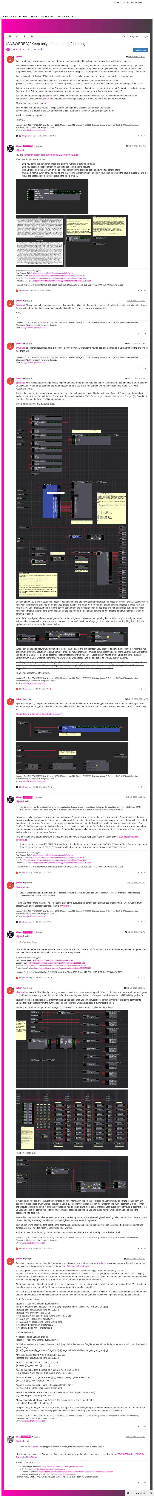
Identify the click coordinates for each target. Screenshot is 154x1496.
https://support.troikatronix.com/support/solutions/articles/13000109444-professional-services (76, 1469)
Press (117, 2)
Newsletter (66, 16)
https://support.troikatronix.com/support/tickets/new (53, 270)
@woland (20, 302)
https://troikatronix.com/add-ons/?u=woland (69, 275)
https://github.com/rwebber (64, 1471)
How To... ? (16, 46)
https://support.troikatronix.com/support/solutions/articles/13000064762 (57, 273)
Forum (23, 16)
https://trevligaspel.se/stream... (76, 1263)
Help (34, 16)
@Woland (27, 298)
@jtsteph (38, 143)
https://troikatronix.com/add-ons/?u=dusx (48, 1466)
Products (9, 16)
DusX (18, 1434)
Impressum (137, 2)
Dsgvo (126, 2)
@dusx (46, 95)
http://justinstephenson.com (34, 127)
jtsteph (19, 54)
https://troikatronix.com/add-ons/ (37, 275)
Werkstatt (47, 16)
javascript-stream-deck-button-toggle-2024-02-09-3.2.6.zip (51, 152)
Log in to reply (140, 47)
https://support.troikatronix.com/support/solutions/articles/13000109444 (62, 278)
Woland (19, 143)
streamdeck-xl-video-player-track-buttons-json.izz (39, 711)
